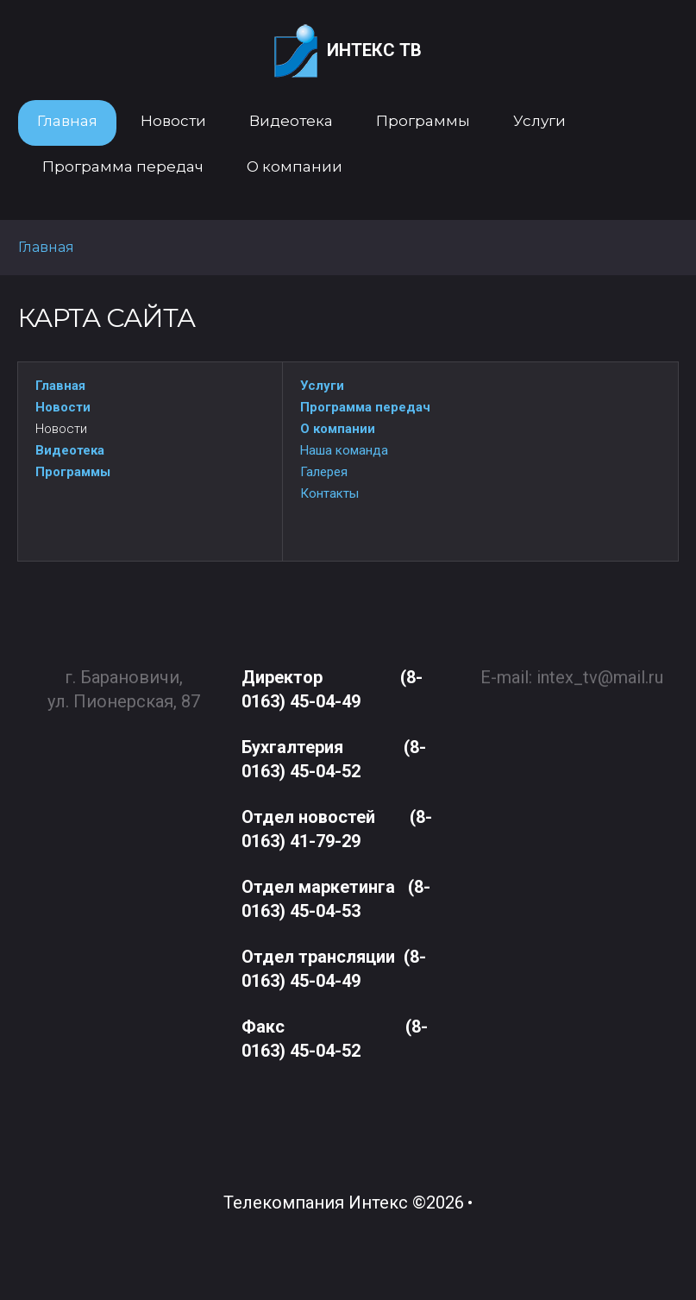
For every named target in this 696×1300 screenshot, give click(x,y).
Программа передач (365, 407)
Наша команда (344, 450)
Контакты (329, 493)
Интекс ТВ (348, 51)
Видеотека (69, 450)
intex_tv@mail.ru (599, 669)
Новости (63, 407)
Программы (72, 472)
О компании (337, 428)
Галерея (324, 472)
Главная (60, 385)
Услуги (322, 385)
